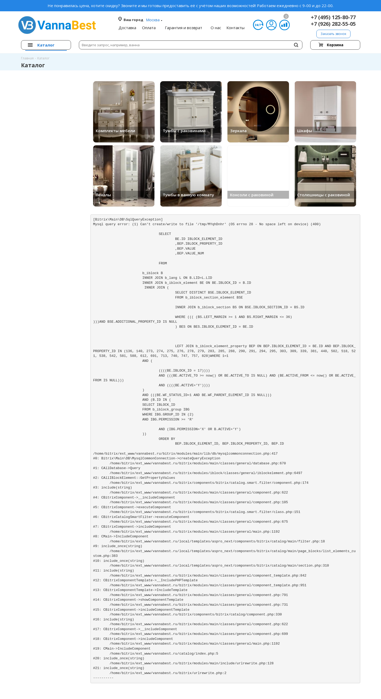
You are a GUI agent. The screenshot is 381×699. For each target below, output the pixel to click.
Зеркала (238, 130)
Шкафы (304, 130)
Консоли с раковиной (251, 194)
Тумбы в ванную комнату (188, 194)
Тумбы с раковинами (184, 130)
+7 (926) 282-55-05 (333, 23)
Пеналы (103, 194)
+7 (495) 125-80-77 (333, 17)
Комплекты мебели (115, 130)
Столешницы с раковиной (323, 194)
